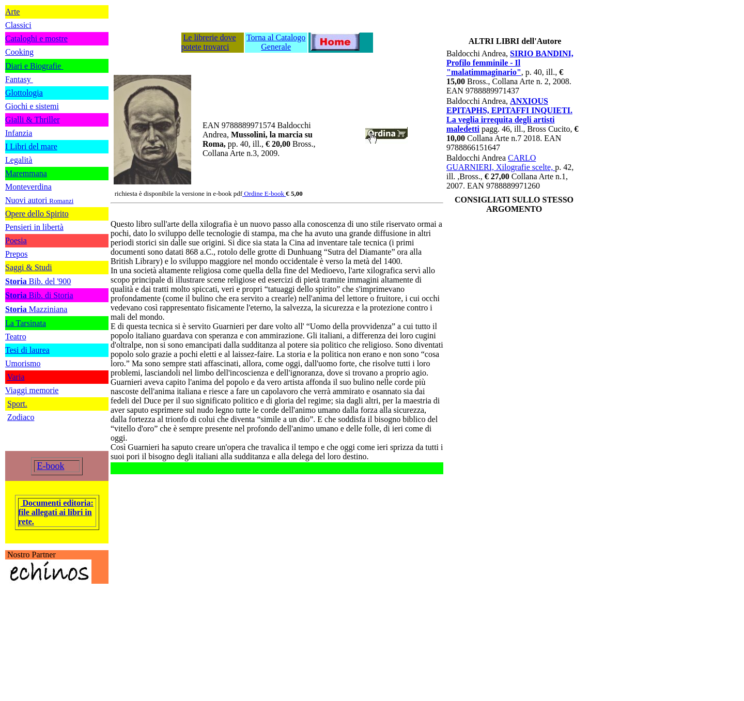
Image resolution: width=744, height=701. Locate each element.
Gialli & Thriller (32, 119)
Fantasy (19, 79)
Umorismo (22, 363)
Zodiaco (20, 417)
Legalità (18, 159)
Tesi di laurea (27, 350)
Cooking (19, 52)
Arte (12, 11)
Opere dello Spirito (37, 213)
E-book (51, 466)
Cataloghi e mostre (36, 38)
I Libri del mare (31, 146)
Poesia (16, 240)
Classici (18, 25)
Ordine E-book (265, 193)
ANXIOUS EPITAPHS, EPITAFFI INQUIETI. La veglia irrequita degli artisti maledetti (509, 115)
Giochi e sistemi (32, 106)
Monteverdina (28, 186)
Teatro (15, 336)
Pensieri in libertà (34, 227)
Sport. (17, 403)
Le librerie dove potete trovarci (208, 42)
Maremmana (26, 173)
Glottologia (24, 92)
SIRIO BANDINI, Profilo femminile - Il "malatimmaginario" (510, 62)
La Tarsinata (25, 323)
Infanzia (18, 133)
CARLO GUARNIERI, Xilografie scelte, (500, 162)
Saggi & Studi (28, 267)
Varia (16, 376)
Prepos (16, 254)
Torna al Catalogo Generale (275, 42)
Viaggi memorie (31, 390)
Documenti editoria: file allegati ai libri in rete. (56, 512)
